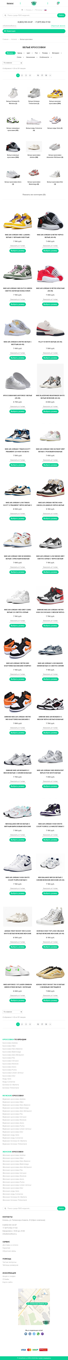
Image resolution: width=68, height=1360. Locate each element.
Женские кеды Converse (13, 1194)
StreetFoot (34, 3)
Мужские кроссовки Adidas (14, 1099)
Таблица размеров (10, 1265)
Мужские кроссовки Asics (13, 1123)
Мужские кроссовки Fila (13, 1114)
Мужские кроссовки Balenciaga (16, 1108)
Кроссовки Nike (9, 1046)
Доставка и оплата (10, 1245)
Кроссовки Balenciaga (12, 1052)
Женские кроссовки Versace (14, 1173)
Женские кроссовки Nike (13, 1158)
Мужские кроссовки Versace (14, 1117)
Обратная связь (9, 1251)
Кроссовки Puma (10, 1070)
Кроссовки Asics (9, 1067)
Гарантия (6, 1248)
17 (42, 75)
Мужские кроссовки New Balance (16, 1105)
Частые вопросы (9, 1262)
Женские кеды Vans (11, 1191)
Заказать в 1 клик (17, 246)
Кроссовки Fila (9, 1058)
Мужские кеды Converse (13, 1138)
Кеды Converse (9, 1082)
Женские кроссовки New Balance (16, 1161)
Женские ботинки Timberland (15, 1200)
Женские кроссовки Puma (13, 1182)
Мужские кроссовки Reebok (14, 1120)
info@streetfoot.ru (9, 26)
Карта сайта (7, 1282)
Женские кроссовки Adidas (14, 1155)
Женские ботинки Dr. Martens (15, 1197)
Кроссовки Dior (9, 1076)
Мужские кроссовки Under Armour (17, 1129)
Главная (5, 39)
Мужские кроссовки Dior (13, 1132)
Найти (61, 15)
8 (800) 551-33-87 (25, 22)
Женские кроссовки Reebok (14, 1176)
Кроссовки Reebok (11, 1064)
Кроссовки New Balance (13, 1049)
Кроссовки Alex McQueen (13, 1055)
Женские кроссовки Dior (13, 1188)
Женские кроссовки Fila (13, 1170)
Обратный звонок (58, 26)
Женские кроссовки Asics (13, 1179)
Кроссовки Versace (11, 1061)
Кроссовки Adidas (10, 1043)
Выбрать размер (17, 251)
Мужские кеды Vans (11, 1135)
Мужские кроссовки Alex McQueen (17, 1111)
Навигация (11, 31)
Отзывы (6, 1279)
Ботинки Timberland (11, 1088)
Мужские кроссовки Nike (13, 1102)
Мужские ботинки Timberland (15, 1144)
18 (46, 75)
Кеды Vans (7, 1079)
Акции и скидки (9, 1276)
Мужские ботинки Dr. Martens (15, 1141)
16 (38, 75)
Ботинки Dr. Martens (11, 1085)
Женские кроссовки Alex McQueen (17, 1167)
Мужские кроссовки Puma (13, 1126)
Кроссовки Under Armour (13, 1073)
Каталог (14, 39)
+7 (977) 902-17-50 (42, 22)
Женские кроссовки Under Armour (17, 1185)
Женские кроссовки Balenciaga (16, 1164)
